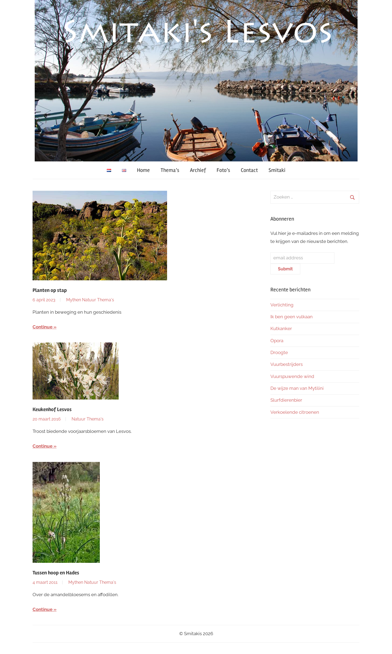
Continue (42, 327)
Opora (276, 340)
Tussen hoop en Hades (56, 573)
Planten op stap (50, 290)
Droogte (279, 352)
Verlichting (282, 304)
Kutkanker (281, 328)
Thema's (105, 299)
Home (143, 170)
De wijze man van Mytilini (297, 388)
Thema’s (170, 170)
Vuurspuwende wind (292, 376)
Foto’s (223, 170)
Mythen (73, 299)
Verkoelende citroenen (294, 412)
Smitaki (277, 170)
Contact (249, 170)
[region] (196, 80)
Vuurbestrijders (286, 364)
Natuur (89, 299)
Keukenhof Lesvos (52, 409)
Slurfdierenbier (286, 400)
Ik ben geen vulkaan (291, 316)
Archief (198, 170)
